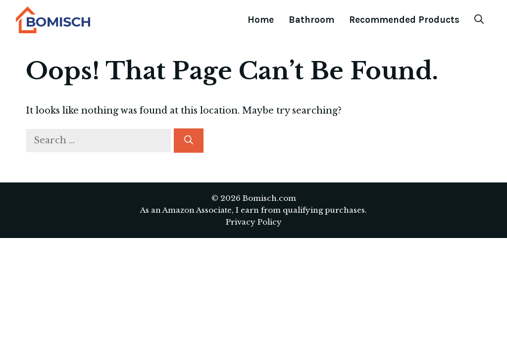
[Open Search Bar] (479, 20)
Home (261, 19)
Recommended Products (404, 19)
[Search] (188, 140)
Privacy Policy (254, 222)
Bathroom (311, 19)
